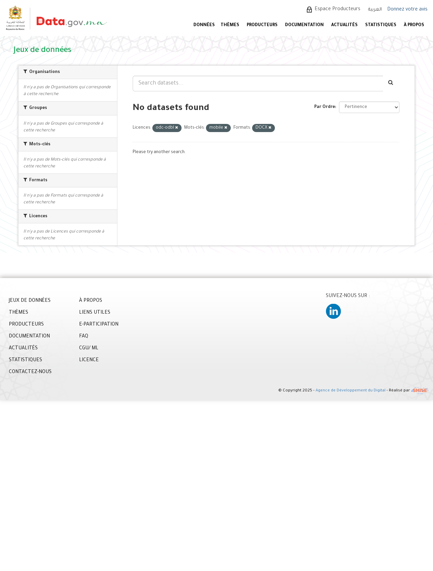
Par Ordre (324, 107)
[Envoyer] (391, 83)
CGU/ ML (88, 348)
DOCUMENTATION (304, 25)
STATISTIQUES (380, 25)
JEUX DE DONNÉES (30, 301)
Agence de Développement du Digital (350, 391)
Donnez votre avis (407, 10)
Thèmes (230, 25)
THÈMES (18, 313)
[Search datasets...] (258, 83)
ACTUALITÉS (344, 25)
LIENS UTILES (94, 313)
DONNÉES (204, 25)
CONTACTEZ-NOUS (30, 372)
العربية (375, 9)
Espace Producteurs (337, 9)
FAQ (83, 336)
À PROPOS (414, 25)
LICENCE (89, 360)
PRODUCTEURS (262, 25)
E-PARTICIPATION (98, 325)
